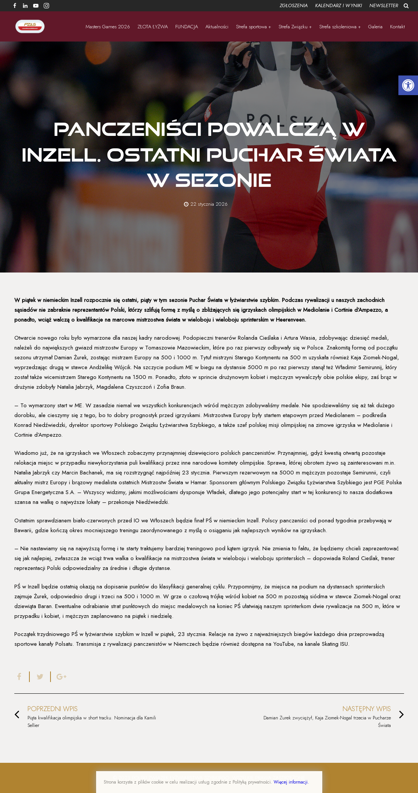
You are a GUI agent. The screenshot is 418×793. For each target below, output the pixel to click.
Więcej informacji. (291, 782)
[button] (408, 85)
